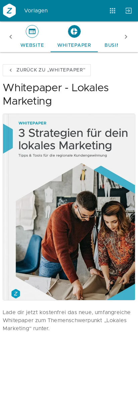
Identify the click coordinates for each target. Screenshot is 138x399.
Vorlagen (36, 10)
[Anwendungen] (113, 11)
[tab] (32, 36)
